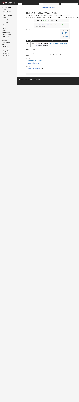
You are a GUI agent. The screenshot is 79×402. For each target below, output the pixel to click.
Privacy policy (21, 82)
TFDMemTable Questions (33, 63)
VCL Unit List (5, 20)
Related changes (6, 48)
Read (44, 4)
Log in (77, 1)
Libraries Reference (7, 11)
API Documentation (35, 74)
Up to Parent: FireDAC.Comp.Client (35, 15)
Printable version (6, 51)
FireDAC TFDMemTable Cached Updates (36, 69)
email (55, 82)
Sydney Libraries (6, 36)
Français (4, 28)
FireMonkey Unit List (7, 19)
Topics (4, 9)
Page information (6, 55)
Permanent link (6, 53)
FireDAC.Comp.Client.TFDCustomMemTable (37, 61)
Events (56, 15)
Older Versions (6, 38)
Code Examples (6, 13)
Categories (29, 74)
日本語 (4, 30)
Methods (46, 15)
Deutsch (4, 26)
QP (53, 82)
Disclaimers (42, 82)
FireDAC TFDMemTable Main (34, 68)
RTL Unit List (5, 22)
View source (50, 4)
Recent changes (6, 42)
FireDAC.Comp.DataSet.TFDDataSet (35, 60)
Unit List (4, 17)
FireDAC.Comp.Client (53, 43)
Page (20, 4)
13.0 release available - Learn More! (47, 7)
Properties (51, 15)
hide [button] (66, 30)
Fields (61, 15)
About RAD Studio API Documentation (32, 82)
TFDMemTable (31, 54)
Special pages (6, 50)
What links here (6, 46)
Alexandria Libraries (7, 34)
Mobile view (60, 82)
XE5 (41, 74)
